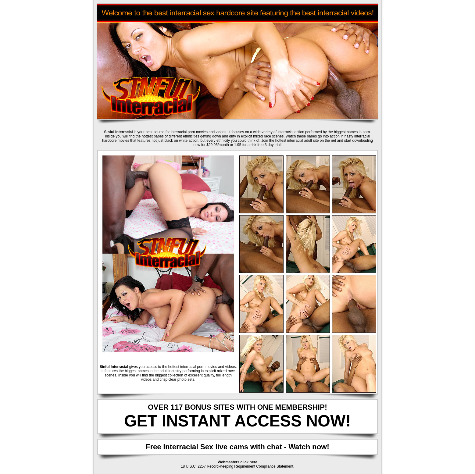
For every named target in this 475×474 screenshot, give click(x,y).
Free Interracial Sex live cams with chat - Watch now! (237, 447)
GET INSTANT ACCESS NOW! (237, 421)
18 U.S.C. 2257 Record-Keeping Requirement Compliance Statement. (237, 466)
